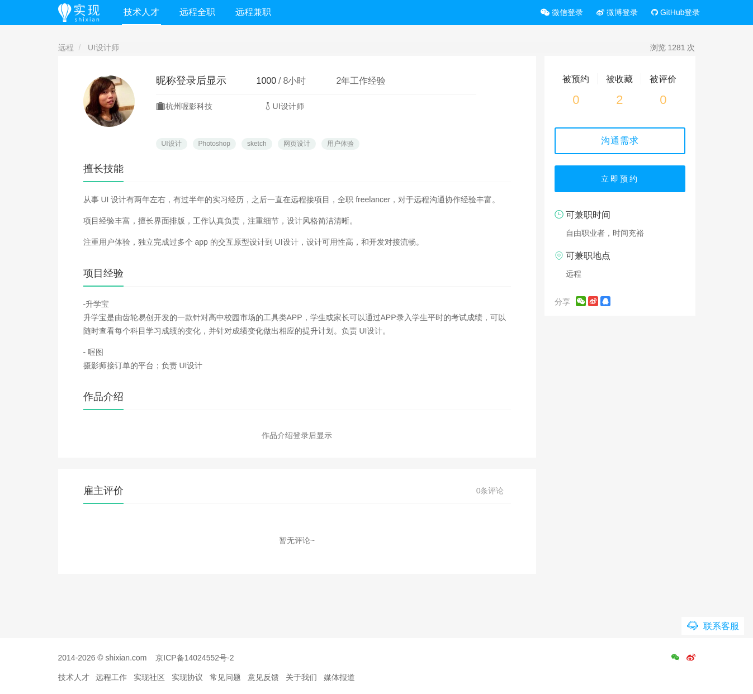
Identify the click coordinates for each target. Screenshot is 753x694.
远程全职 (197, 12)
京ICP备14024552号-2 (194, 657)
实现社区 (149, 677)
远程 (66, 47)
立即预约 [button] (620, 178)
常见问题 (225, 677)
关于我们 (301, 677)
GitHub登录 (675, 12)
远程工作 (111, 677)
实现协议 (187, 677)
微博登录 (617, 12)
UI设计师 (103, 47)
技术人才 (141, 12)
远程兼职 (253, 12)
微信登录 (562, 12)
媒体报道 (339, 677)
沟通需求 (620, 140)
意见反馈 (263, 677)
